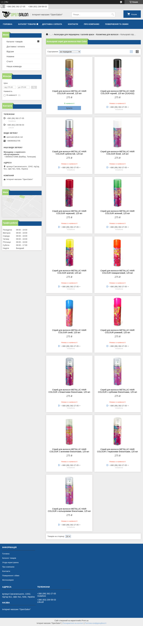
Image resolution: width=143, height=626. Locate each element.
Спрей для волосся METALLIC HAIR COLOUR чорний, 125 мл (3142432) (117, 92)
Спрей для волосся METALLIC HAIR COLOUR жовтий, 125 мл (69, 271)
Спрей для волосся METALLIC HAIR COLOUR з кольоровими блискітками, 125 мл (69, 510)
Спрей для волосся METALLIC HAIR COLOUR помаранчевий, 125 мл (117, 271)
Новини (10, 56)
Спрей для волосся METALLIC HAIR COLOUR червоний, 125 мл (69, 212)
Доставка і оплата (52, 24)
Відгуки (10, 51)
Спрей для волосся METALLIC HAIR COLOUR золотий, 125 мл (69, 92)
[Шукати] (112, 14)
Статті (10, 61)
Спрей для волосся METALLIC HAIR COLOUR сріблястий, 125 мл (69, 152)
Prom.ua (85, 621)
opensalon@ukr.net (14, 137)
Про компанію (91, 24)
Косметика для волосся (107, 34)
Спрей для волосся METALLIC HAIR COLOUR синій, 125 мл (69, 331)
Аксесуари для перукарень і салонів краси (74, 34)
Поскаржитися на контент (73, 623)
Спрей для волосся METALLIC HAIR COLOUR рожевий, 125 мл (117, 331)
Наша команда (14, 66)
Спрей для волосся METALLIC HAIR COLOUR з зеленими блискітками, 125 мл (69, 450)
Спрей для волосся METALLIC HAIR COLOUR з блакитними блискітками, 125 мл (69, 391)
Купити (69, 108)
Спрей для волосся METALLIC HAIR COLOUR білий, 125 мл (117, 152)
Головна (7, 24)
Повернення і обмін (10, 575)
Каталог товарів (27, 24)
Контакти (73, 24)
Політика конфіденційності (95, 623)
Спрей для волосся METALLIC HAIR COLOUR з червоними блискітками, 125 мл (117, 450)
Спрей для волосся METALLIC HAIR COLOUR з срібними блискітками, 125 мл (117, 391)
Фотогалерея (8, 580)
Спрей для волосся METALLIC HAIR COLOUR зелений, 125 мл (117, 212)
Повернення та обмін (116, 24)
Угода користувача (10, 562)
